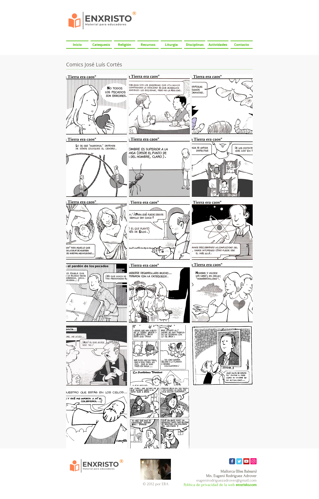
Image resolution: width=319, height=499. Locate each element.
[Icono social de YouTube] (246, 461)
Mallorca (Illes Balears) (239, 471)
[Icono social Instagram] (253, 461)
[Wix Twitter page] (239, 461)
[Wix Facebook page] (232, 461)
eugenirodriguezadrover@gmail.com (226, 480)
